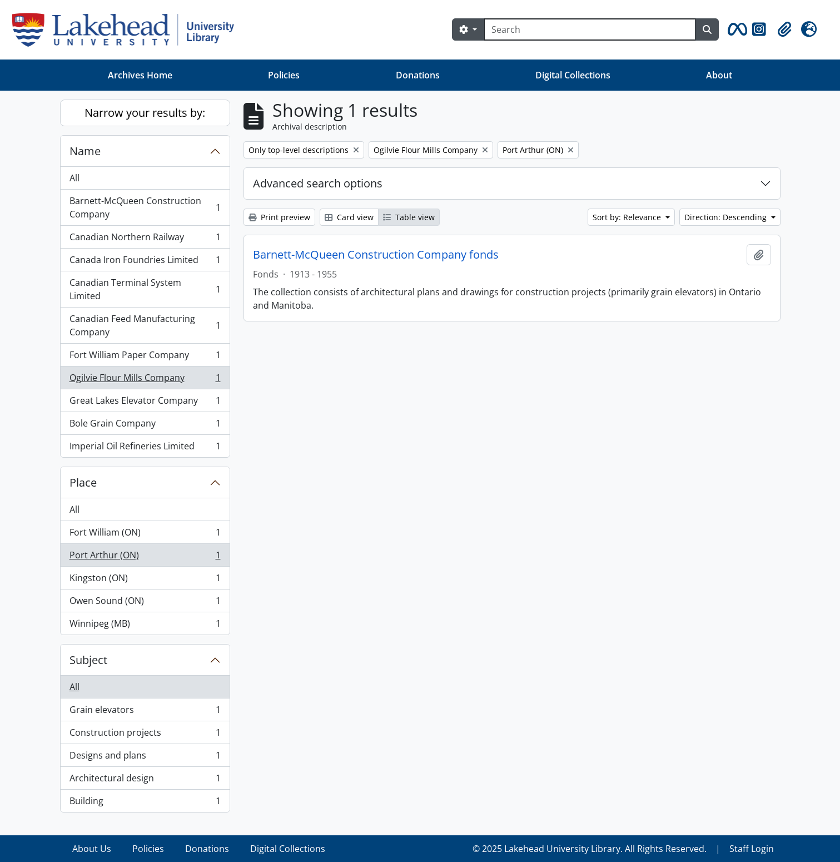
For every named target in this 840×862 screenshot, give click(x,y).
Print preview (279, 217)
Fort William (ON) (145, 535)
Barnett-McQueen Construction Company (145, 207)
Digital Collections (572, 75)
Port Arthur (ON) (145, 557)
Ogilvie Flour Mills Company (145, 380)
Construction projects (145, 735)
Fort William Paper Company (145, 357)
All (74, 178)
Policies (284, 75)
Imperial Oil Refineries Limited (145, 448)
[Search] (590, 29)
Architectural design (145, 780)
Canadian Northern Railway (145, 239)
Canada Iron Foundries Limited (145, 262)
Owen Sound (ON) (145, 603)
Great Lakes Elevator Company (145, 403)
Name (85, 150)
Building (145, 803)
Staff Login (751, 849)
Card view (349, 217)
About (719, 75)
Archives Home (140, 75)
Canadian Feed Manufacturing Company (145, 325)
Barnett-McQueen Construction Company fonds (376, 254)
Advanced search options (317, 183)
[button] (735, 29)
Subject (88, 659)
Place (83, 482)
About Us (91, 849)
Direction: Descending (726, 217)
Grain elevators (145, 712)
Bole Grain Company (145, 426)
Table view (409, 217)
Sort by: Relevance (628, 217)
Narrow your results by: (145, 112)
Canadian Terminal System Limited (145, 289)
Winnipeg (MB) (145, 626)
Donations (418, 75)
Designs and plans (145, 758)
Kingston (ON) (145, 580)
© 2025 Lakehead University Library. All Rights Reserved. (590, 849)
